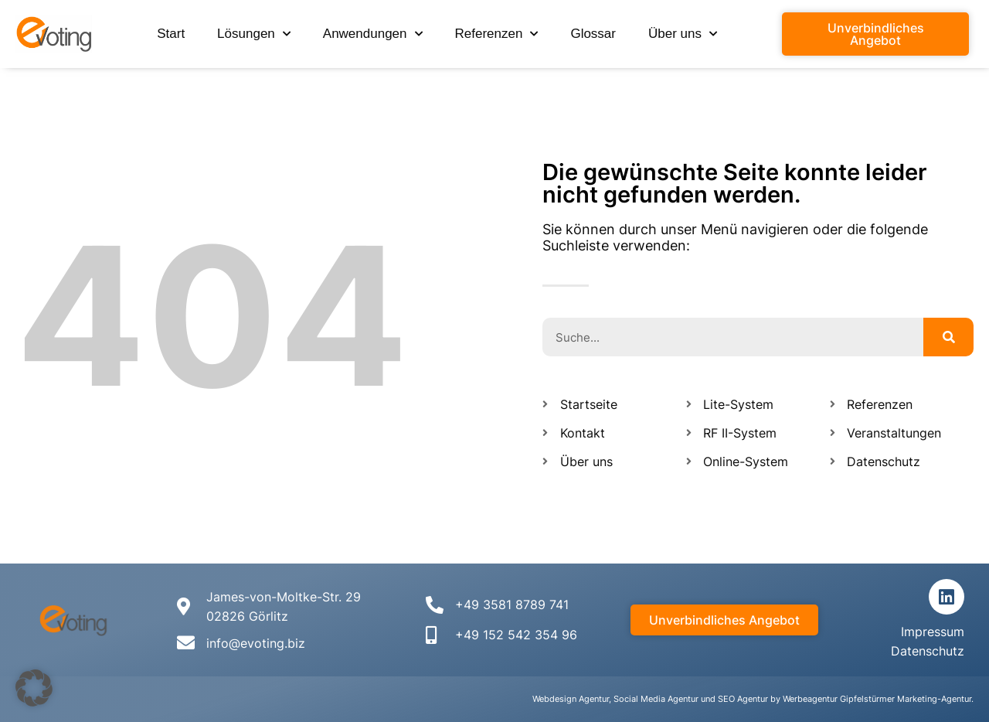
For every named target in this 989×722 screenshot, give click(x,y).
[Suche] (948, 337)
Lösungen (254, 34)
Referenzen (497, 34)
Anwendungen (373, 34)
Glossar (593, 33)
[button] (34, 688)
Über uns (682, 34)
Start (171, 33)
